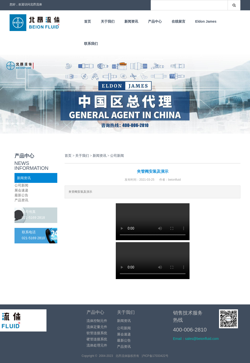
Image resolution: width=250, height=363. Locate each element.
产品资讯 (21, 200)
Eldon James (205, 21)
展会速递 (21, 190)
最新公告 (21, 195)
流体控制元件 (97, 321)
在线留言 (178, 21)
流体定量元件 (97, 327)
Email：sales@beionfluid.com (196, 339)
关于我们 (108, 21)
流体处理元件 (97, 345)
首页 (87, 21)
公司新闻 (21, 185)
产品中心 (155, 21)
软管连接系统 (97, 333)
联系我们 (91, 44)
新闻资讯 (131, 21)
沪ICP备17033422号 (155, 356)
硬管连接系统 (97, 339)
